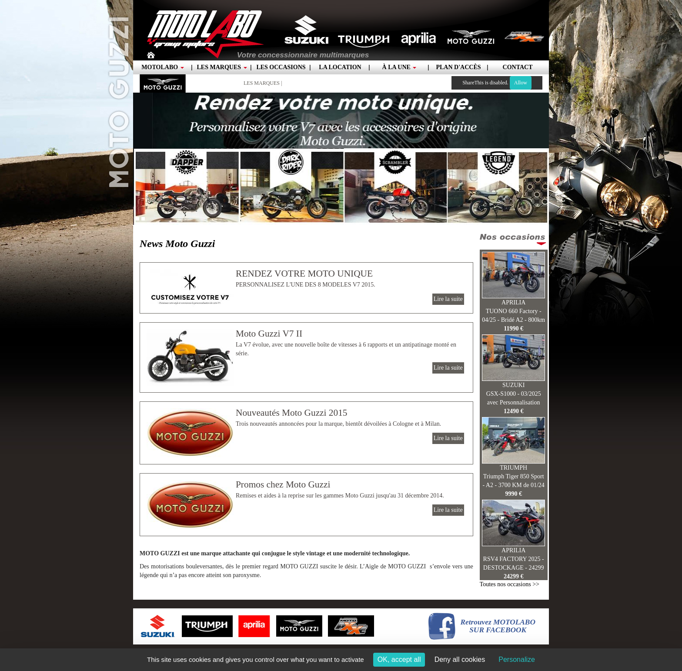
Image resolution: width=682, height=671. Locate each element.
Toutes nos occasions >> (509, 584)
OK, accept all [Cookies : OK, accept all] (399, 659)
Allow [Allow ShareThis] (520, 83)
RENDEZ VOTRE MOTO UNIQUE (304, 273)
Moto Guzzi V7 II (269, 333)
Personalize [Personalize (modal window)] (516, 659)
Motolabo (162, 67)
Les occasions (280, 67)
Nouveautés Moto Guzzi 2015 (291, 412)
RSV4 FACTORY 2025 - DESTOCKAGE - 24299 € (513, 568)
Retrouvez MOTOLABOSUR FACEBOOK (497, 626)
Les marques (222, 67)
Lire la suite (448, 299)
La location (340, 67)
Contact (518, 67)
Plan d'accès (458, 67)
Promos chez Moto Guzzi (283, 484)
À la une (399, 67)
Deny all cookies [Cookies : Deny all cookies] (460, 659)
